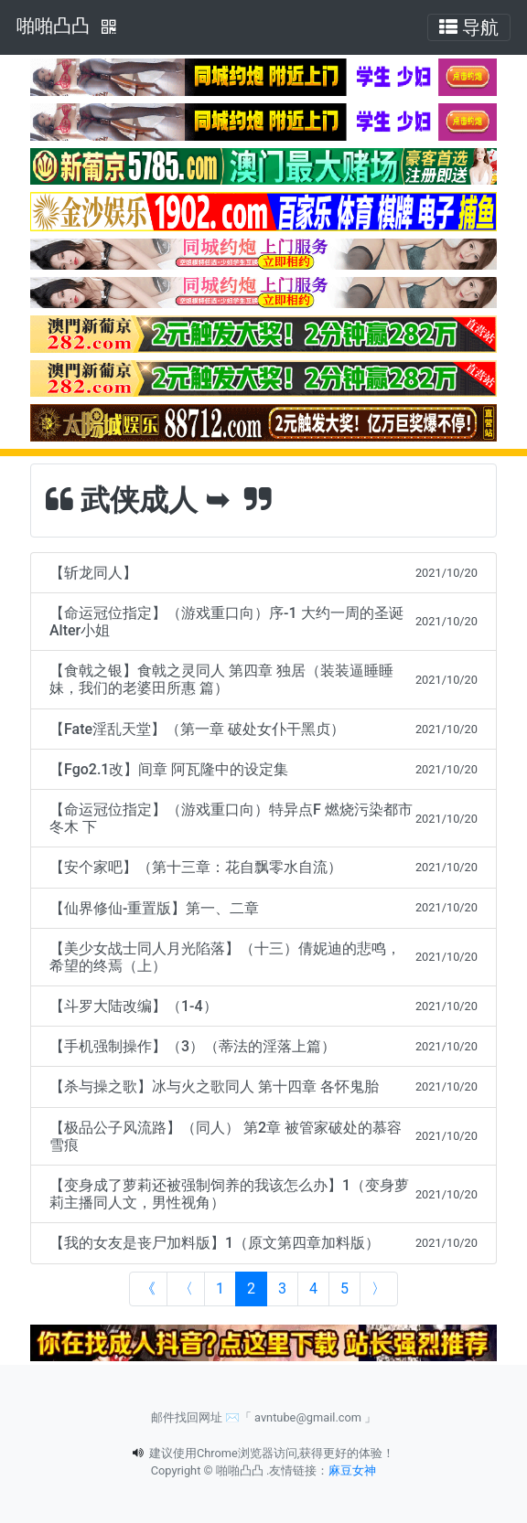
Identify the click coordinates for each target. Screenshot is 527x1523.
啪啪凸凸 (53, 26)
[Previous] (186, 1289)
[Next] (379, 1289)
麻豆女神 (352, 1470)
